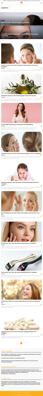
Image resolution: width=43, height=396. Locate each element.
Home (2, 6)
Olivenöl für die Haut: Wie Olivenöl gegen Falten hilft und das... (19, 95)
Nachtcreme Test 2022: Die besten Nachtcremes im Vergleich (18, 243)
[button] (41, 3)
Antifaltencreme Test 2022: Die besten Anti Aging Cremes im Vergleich (21, 153)
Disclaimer (13, 373)
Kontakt (14, 392)
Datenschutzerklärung (26, 392)
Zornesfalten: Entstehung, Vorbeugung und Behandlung (17, 124)
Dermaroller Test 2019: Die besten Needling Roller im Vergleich (19, 272)
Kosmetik (6, 6)
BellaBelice (3, 24)
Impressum (19, 392)
